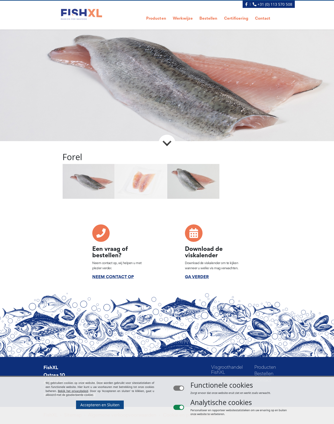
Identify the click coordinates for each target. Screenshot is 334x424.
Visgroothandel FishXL (227, 370)
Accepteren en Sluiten (99, 404)
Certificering (236, 18)
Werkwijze (183, 18)
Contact (263, 18)
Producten (156, 18)
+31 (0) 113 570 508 (272, 4)
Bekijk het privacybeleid (73, 391)
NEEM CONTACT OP (113, 277)
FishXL (50, 368)
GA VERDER (197, 277)
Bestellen (208, 18)
